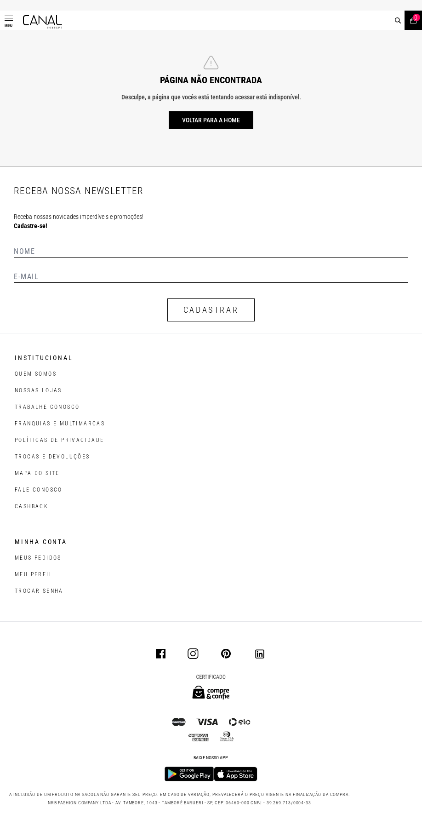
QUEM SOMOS (36, 374)
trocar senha (39, 591)
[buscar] (398, 20)
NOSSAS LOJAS (38, 390)
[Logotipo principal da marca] (42, 22)
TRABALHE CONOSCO (47, 407)
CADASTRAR (211, 310)
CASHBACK (31, 506)
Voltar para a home (211, 120)
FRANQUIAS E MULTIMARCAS (60, 423)
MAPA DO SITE (37, 473)
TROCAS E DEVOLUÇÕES (52, 456)
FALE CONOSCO (39, 490)
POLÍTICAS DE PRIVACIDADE (59, 440)
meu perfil (34, 574)
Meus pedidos (38, 558)
